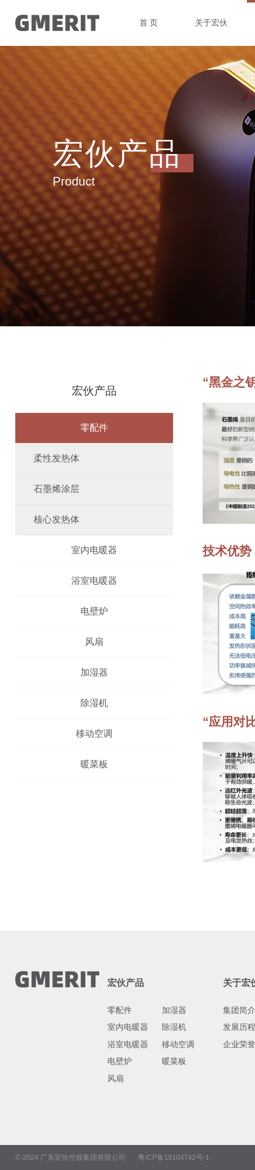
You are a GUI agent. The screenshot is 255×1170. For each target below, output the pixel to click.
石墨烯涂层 (56, 489)
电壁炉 (94, 611)
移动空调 (94, 734)
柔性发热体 (56, 458)
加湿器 (94, 672)
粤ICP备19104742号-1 (173, 1157)
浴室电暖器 (94, 581)
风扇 (94, 642)
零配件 (94, 428)
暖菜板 (94, 764)
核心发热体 (56, 519)
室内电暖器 (94, 550)
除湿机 (94, 703)
